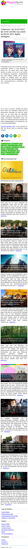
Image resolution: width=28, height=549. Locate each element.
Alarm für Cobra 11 (13, 145)
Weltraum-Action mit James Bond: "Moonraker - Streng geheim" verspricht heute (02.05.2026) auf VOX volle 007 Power (13, 411)
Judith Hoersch (12, 150)
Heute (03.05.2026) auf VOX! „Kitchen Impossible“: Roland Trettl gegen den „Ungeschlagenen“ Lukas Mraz (12, 302)
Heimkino (9, 25)
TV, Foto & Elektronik (7, 533)
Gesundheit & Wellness (7, 530)
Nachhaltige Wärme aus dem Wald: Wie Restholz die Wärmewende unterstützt (13, 340)
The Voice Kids (10, 149)
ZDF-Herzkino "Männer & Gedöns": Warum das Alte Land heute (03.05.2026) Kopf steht (13, 232)
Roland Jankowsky (10, 152)
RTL (5, 271)
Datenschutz (4, 543)
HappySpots (4, 25)
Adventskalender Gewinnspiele (9, 516)
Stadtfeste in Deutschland (8, 518)
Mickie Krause (15, 143)
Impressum (4, 542)
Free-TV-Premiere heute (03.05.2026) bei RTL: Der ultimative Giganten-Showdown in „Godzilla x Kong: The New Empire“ (13, 267)
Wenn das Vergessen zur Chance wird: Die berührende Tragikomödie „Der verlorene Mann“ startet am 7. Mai (13, 377)
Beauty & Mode (5, 524)
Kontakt (3, 540)
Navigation (5, 21)
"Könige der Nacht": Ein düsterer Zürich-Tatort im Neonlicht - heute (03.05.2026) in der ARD (13, 196)
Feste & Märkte (5, 512)
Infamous (3, 126)
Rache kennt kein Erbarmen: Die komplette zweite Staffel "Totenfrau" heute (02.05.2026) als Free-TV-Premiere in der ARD (13, 484)
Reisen (3, 531)
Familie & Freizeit (6, 528)
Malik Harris (7, 147)
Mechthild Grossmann (12, 154)
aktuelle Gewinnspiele (7, 514)
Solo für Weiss (15, 147)
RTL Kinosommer (5, 143)
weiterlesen (4, 216)
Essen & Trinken (5, 526)
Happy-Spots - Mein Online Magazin (12, 3)
